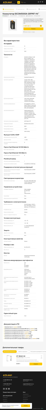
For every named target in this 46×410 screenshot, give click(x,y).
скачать (15, 327)
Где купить (5, 399)
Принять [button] (26, 405)
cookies (12, 406)
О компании (5, 397)
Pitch (42, 408)
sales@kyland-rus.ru (28, 380)
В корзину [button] (33, 28)
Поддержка (5, 401)
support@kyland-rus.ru (28, 384)
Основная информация (9, 9)
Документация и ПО (32, 9)
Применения (25, 399)
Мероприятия (25, 394)
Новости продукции (27, 395)
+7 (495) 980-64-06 (7, 380)
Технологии (25, 397)
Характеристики (21, 9)
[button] (18, 2)
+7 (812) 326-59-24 (7, 384)
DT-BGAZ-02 (20, 356)
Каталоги (25, 401)
